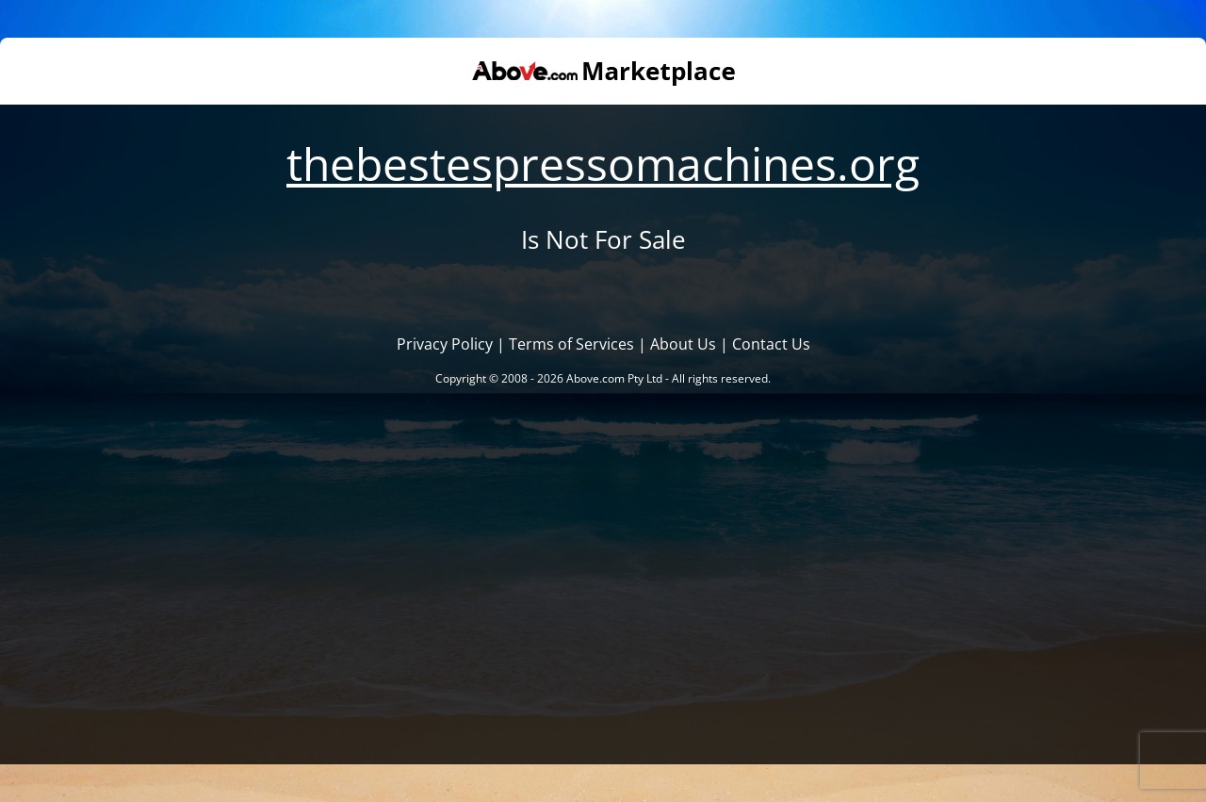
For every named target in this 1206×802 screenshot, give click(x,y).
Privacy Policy (445, 344)
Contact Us (771, 344)
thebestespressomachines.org (603, 163)
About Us (683, 344)
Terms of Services (571, 344)
